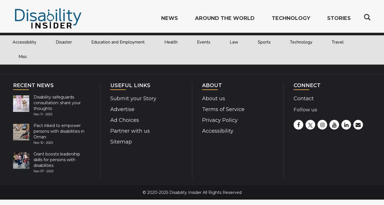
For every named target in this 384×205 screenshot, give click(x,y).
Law (234, 42)
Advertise (122, 109)
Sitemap (120, 142)
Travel (338, 42)
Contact (303, 98)
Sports (264, 42)
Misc (22, 57)
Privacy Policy (218, 120)
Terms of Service (222, 109)
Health (171, 42)
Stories (339, 19)
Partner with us (129, 131)
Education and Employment (118, 42)
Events (203, 42)
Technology (301, 42)
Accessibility (24, 42)
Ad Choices (124, 120)
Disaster (64, 42)
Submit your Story (132, 98)
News (169, 19)
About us (213, 98)
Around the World (225, 19)
